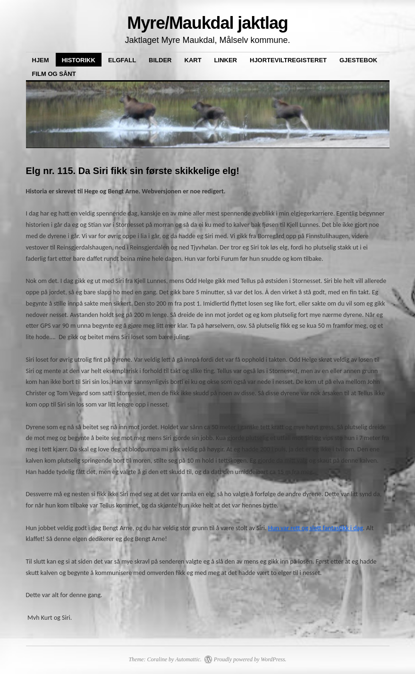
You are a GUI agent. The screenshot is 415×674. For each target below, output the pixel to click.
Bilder (160, 60)
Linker (225, 60)
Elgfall (122, 60)
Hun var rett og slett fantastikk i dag (315, 528)
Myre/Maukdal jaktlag (207, 23)
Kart (193, 60)
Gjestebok (358, 60)
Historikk (78, 60)
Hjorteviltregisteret (288, 60)
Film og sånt (54, 73)
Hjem (40, 60)
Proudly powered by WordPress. (250, 659)
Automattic (187, 659)
